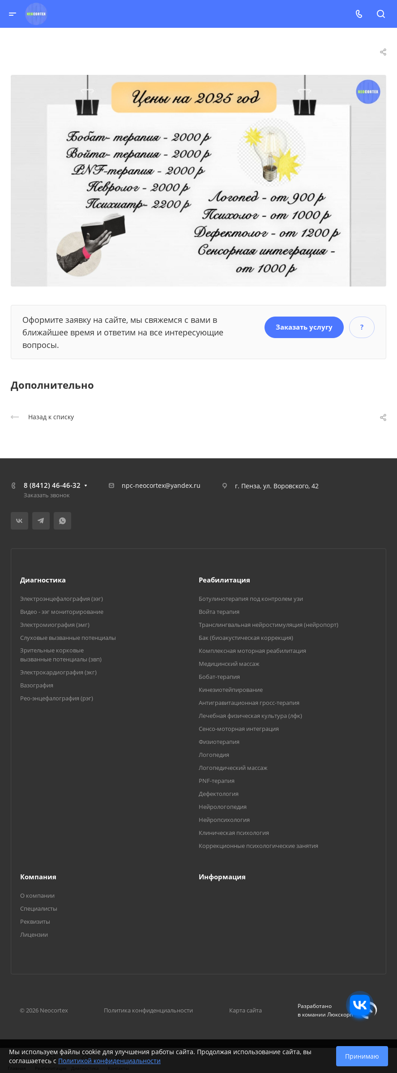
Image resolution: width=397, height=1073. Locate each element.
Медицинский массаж (229, 664)
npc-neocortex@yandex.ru (161, 485)
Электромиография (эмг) (55, 625)
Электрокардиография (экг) (58, 672)
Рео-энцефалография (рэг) (56, 698)
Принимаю (362, 1056)
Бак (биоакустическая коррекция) (246, 638)
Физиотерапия (219, 742)
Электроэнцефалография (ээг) (61, 599)
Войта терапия (219, 612)
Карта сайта (245, 1010)
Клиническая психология (234, 833)
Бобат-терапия (219, 677)
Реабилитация (224, 579)
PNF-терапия (217, 781)
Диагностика (43, 579)
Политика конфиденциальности (148, 1010)
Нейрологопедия (223, 807)
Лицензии (34, 934)
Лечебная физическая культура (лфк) (250, 716)
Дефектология (219, 794)
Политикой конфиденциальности (109, 1060)
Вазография (36, 685)
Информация (222, 876)
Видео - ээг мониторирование (61, 612)
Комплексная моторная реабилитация (252, 651)
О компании (37, 895)
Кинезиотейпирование (231, 690)
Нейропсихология (224, 820)
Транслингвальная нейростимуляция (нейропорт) (268, 625)
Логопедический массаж (233, 768)
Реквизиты (35, 921)
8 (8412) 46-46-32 (52, 485)
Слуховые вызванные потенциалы (68, 638)
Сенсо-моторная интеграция (239, 729)
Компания (38, 876)
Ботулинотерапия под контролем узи (251, 599)
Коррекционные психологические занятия (258, 846)
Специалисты (38, 908)
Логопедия (214, 755)
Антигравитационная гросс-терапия (249, 703)
